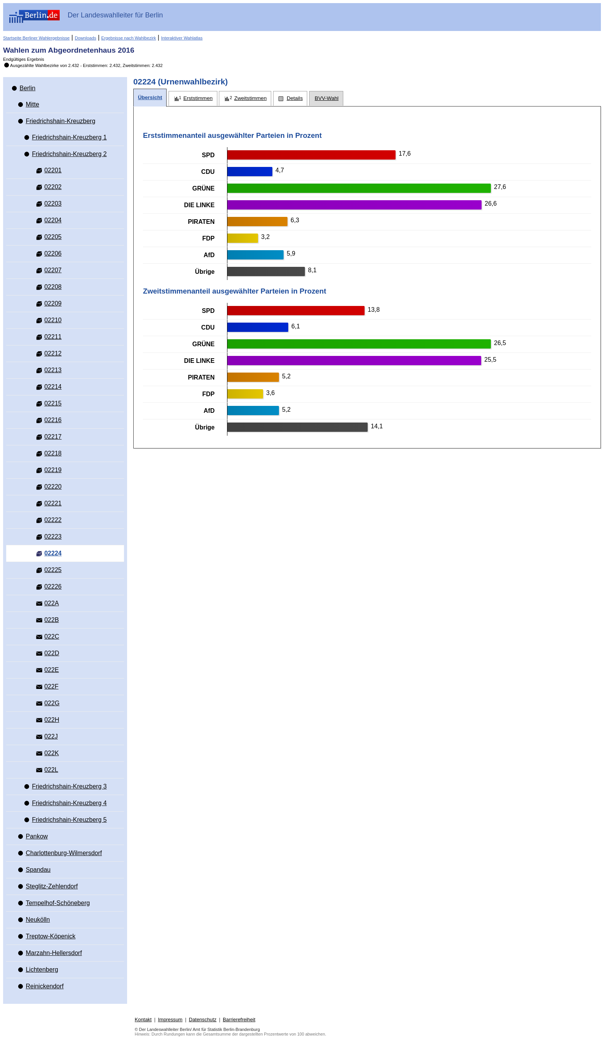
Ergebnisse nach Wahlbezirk (128, 38)
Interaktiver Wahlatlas (182, 38)
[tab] (150, 97)
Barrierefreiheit (239, 1019)
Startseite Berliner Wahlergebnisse (36, 38)
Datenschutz (202, 1019)
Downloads (85, 38)
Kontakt (143, 1019)
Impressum (170, 1019)
